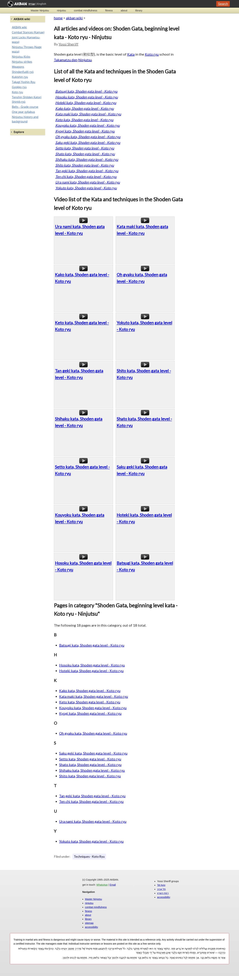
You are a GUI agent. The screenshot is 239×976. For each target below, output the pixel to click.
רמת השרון (163, 893)
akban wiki (74, 18)
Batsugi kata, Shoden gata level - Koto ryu (86, 91)
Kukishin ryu (20, 77)
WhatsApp (102, 884)
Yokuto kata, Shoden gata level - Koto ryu (86, 188)
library (138, 10)
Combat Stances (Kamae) (28, 32)
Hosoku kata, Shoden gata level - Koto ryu (86, 97)
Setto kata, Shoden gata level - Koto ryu (84, 148)
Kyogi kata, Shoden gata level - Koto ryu (85, 131)
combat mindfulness (85, 10)
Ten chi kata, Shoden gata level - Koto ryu (86, 176)
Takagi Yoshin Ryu (23, 82)
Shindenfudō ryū (23, 72)
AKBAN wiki (19, 27)
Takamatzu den (66, 60)
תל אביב (161, 889)
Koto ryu (152, 54)
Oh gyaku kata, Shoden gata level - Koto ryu (87, 137)
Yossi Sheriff (68, 44)
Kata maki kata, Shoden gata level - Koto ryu (88, 114)
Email (113, 884)
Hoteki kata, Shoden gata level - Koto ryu (85, 103)
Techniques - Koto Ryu (89, 856)
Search (223, 4)
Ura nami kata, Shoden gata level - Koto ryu (87, 182)
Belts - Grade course (25, 107)
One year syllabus (23, 112)
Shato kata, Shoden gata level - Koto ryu (85, 154)
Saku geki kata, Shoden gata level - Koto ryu (87, 142)
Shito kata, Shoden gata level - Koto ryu (84, 165)
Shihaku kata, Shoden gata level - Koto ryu (86, 159)
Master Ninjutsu (40, 10)
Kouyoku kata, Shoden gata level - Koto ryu (87, 125)
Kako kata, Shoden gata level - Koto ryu (84, 108)
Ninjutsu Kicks (21, 57)
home (58, 18)
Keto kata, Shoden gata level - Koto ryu (84, 120)
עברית (32, 3)
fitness (109, 10)
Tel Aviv (161, 885)
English (41, 3)
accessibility (91, 927)
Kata (131, 54)
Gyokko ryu (19, 87)
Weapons (18, 67)
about (124, 10)
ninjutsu (61, 10)
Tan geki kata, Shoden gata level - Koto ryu (86, 171)
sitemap (89, 923)
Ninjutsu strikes (22, 62)
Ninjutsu (85, 60)
